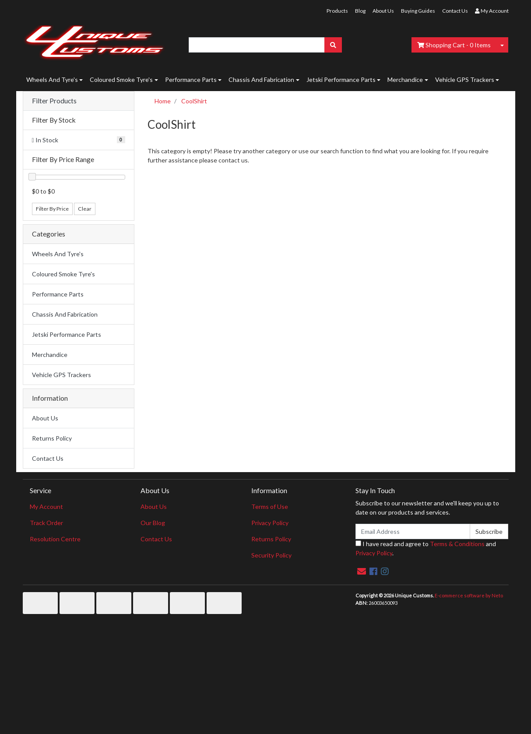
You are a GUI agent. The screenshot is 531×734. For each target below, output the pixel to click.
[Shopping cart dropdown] (502, 45)
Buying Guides (418, 10)
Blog (360, 10)
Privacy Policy (269, 522)
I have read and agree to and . (425, 548)
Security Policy (271, 555)
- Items (454, 45)
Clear (84, 208)
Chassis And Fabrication (261, 79)
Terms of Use (269, 506)
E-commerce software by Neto (469, 595)
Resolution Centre (55, 539)
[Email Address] (413, 531)
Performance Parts (191, 79)
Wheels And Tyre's (52, 79)
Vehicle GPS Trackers (464, 79)
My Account (46, 506)
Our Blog (153, 522)
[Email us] (361, 571)
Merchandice (405, 79)
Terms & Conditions (457, 543)
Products (337, 10)
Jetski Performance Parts (341, 79)
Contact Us (455, 10)
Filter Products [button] (54, 101)
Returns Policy (52, 438)
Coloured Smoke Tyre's (121, 79)
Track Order (46, 522)
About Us (383, 10)
